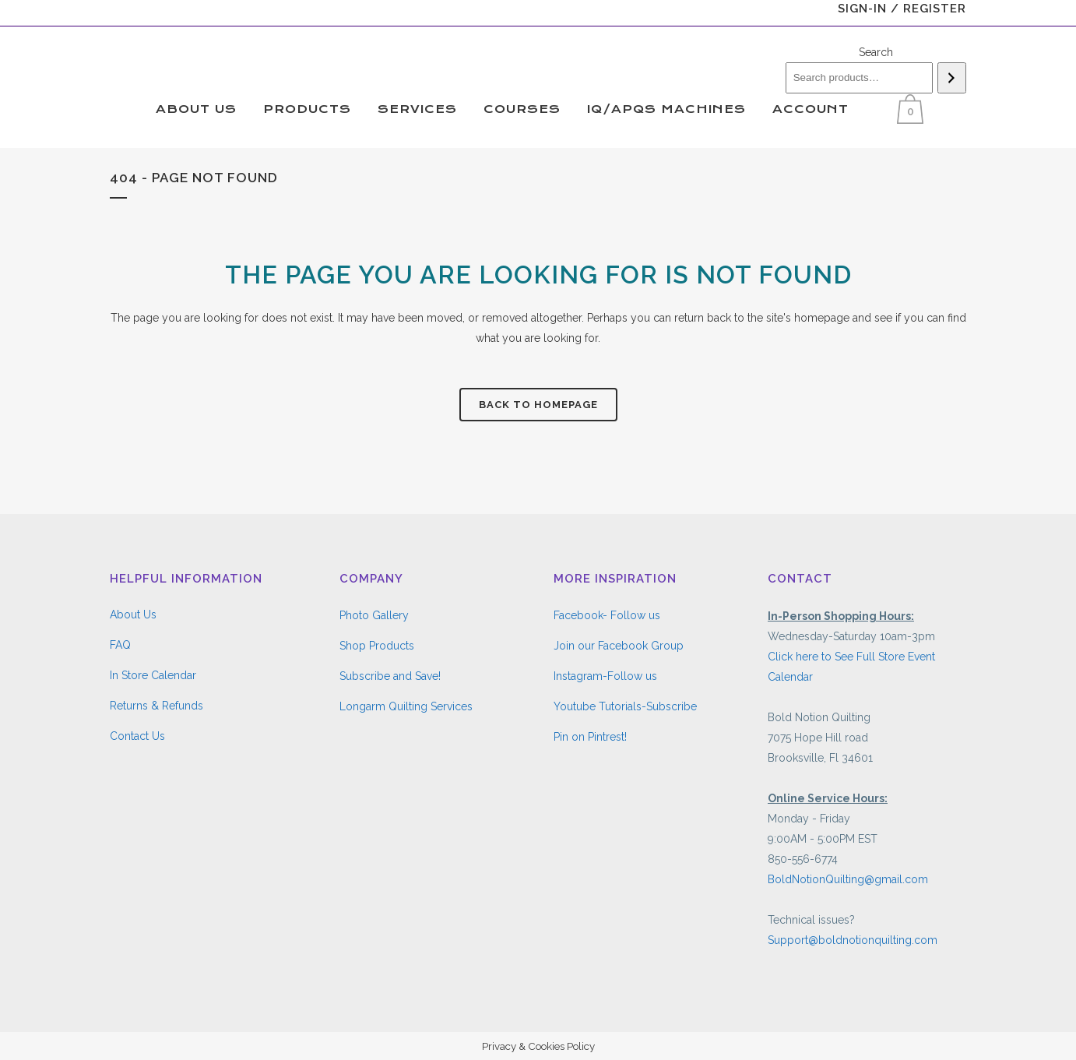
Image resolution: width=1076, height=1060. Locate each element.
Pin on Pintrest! (590, 737)
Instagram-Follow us (605, 676)
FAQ (120, 645)
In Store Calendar (153, 675)
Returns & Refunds (156, 705)
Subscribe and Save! (390, 676)
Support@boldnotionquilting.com (852, 940)
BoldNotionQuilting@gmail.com (848, 879)
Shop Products (376, 645)
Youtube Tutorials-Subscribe (625, 706)
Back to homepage (538, 404)
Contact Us (137, 736)
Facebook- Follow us (607, 615)
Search (876, 52)
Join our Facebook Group (619, 645)
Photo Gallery (374, 615)
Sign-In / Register (902, 9)
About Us (133, 614)
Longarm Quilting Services (406, 706)
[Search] (951, 77)
